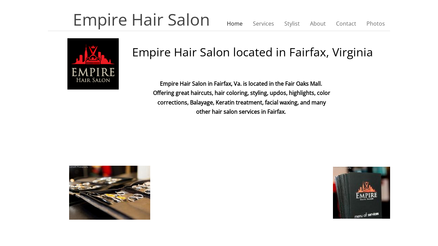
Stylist (292, 23)
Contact (346, 23)
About (318, 23)
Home (235, 23)
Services (263, 23)
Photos (375, 23)
